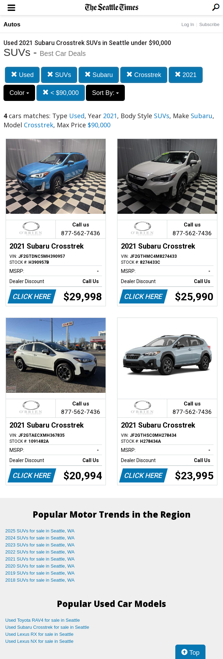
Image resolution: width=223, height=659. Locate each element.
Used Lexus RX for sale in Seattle (39, 634)
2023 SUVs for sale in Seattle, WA (40, 545)
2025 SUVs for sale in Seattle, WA (40, 530)
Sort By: (105, 92)
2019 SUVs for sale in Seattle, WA (40, 573)
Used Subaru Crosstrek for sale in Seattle (47, 627)
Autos (12, 24)
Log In (187, 24)
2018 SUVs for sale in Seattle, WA (40, 580)
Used (22, 74)
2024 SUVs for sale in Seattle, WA (40, 537)
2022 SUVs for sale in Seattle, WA (40, 552)
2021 (186, 74)
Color (19, 92)
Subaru (99, 74)
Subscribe (209, 24)
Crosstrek (143, 74)
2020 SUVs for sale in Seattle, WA (40, 566)
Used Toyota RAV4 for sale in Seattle (42, 620)
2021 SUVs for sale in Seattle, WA (40, 559)
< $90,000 (60, 92)
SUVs (59, 74)
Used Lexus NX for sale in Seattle (39, 641)
